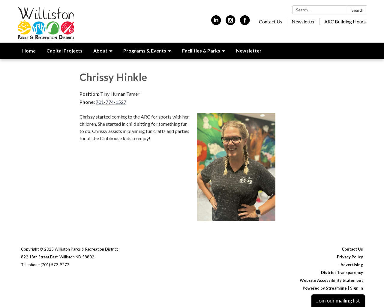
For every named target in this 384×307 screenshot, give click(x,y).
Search (357, 10)
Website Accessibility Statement (331, 280)
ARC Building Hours (345, 21)
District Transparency (342, 272)
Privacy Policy (350, 256)
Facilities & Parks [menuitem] (201, 50)
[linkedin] (216, 22)
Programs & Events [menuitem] (144, 50)
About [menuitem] (100, 50)
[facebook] (245, 22)
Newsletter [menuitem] (249, 50)
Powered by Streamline (325, 288)
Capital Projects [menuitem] (64, 50)
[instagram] (231, 22)
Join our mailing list (338, 300)
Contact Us (270, 21)
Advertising (351, 264)
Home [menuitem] (29, 50)
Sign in (356, 288)
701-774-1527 (111, 102)
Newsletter (303, 21)
